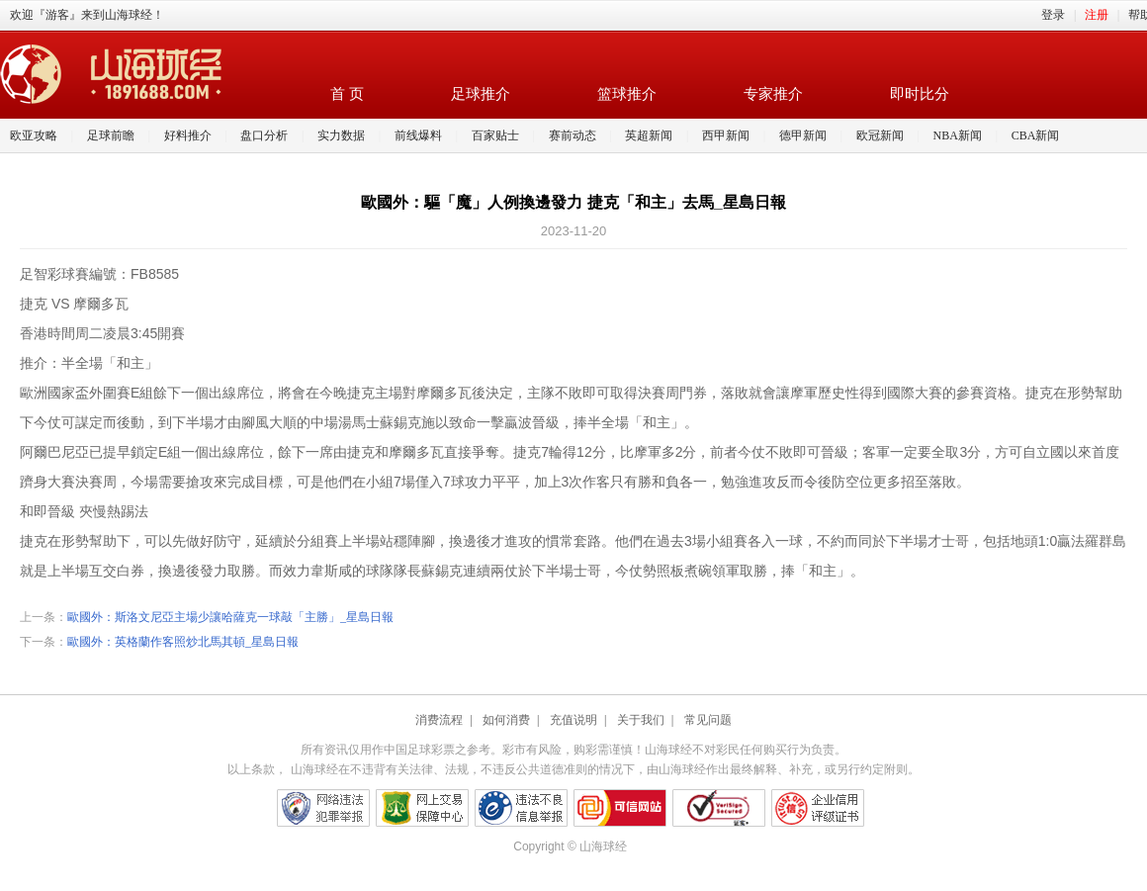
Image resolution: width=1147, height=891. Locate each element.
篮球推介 (627, 94)
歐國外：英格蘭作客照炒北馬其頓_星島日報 (183, 642)
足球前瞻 (110, 135)
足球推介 (480, 94)
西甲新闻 (726, 135)
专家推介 (773, 94)
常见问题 (708, 720)
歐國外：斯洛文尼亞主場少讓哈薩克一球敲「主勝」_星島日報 (230, 617)
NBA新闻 (957, 135)
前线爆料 (418, 135)
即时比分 (919, 94)
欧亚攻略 (33, 135)
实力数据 (341, 135)
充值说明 (573, 720)
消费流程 (439, 720)
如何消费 (506, 720)
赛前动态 (572, 135)
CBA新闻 (1036, 135)
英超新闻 (648, 135)
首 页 (347, 94)
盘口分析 (264, 135)
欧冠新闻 (880, 135)
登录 (1053, 15)
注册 (1096, 15)
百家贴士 (495, 135)
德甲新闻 (803, 135)
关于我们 (640, 720)
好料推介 (188, 135)
